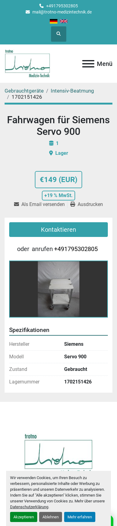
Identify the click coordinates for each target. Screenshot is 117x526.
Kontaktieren (58, 229)
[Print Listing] (86, 204)
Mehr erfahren (80, 517)
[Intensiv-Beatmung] (72, 91)
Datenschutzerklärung (29, 507)
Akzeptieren (23, 517)
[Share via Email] (41, 204)
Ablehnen (50, 517)
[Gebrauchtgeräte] (24, 91)
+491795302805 (62, 5)
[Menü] (88, 63)
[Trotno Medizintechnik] (58, 454)
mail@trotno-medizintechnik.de (62, 12)
